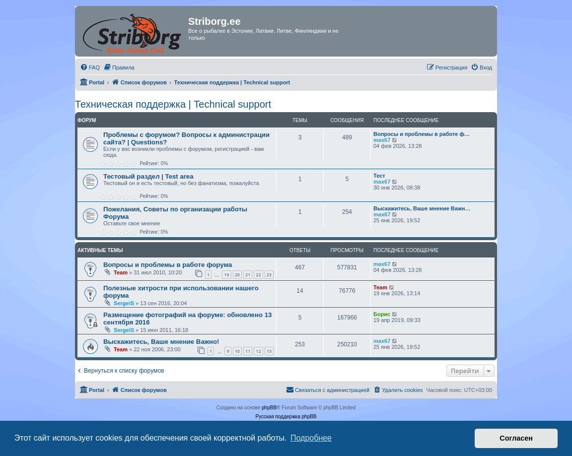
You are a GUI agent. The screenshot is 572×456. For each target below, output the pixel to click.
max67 (381, 140)
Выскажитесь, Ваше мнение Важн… (421, 208)
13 (269, 351)
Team (121, 272)
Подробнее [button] (311, 438)
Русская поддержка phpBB (285, 416)
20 (237, 274)
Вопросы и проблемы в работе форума (167, 264)
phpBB (269, 407)
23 (269, 274)
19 (226, 274)
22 (258, 274)
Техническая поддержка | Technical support (173, 104)
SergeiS (124, 303)
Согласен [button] (516, 438)
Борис (381, 314)
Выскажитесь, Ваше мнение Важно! (161, 341)
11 (247, 351)
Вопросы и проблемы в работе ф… (421, 134)
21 (247, 274)
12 (258, 351)
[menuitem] (90, 67)
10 (237, 351)
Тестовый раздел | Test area (148, 176)
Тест (379, 176)
